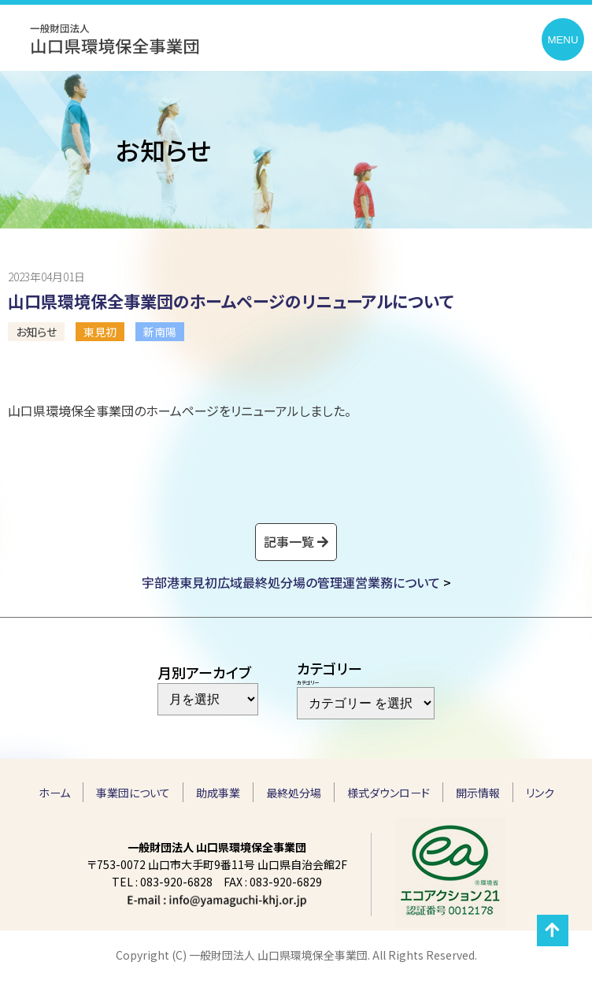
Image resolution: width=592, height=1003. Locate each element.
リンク (540, 793)
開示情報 (478, 793)
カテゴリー (308, 682)
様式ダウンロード (388, 793)
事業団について (133, 793)
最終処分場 (293, 793)
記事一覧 (289, 541)
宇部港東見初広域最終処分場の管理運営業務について (291, 582)
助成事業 (218, 793)
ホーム (54, 793)
